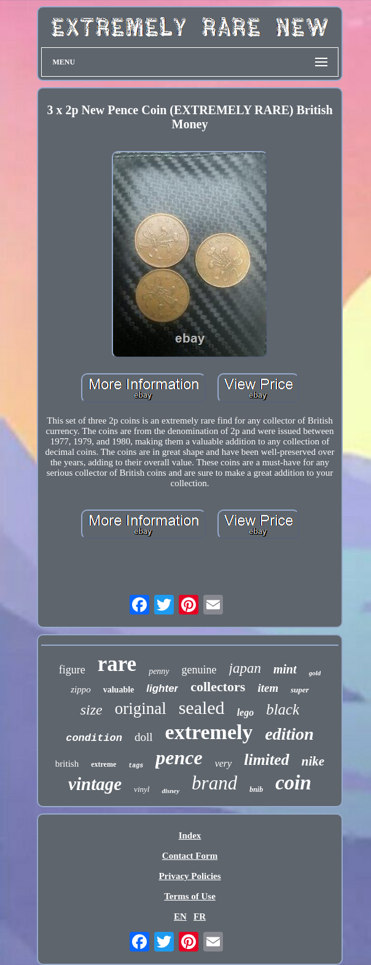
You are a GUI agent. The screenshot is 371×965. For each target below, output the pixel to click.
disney (170, 790)
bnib (256, 789)
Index (190, 835)
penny (159, 671)
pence (178, 757)
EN (180, 916)
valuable (119, 689)
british (67, 764)
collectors (217, 686)
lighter (162, 688)
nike (313, 761)
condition (94, 738)
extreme (103, 764)
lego (245, 712)
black (282, 709)
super (300, 689)
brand (214, 783)
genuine (199, 670)
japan (245, 668)
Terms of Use (190, 896)
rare (117, 664)
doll (144, 737)
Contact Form (189, 856)
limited (266, 760)
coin (293, 783)
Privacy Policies (189, 876)
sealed (202, 707)
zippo (81, 689)
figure (72, 670)
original (140, 708)
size (91, 710)
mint (285, 669)
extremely (209, 732)
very (223, 763)
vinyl (141, 789)
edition (289, 733)
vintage (95, 784)
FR (199, 916)
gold (315, 672)
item (267, 687)
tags (135, 765)
